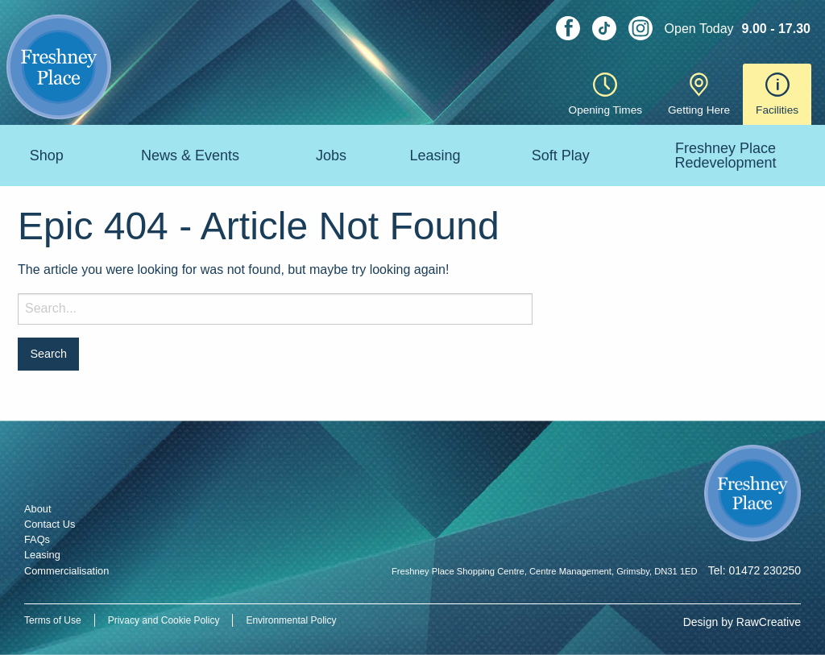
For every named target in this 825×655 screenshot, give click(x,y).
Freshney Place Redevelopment (725, 155)
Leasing (435, 155)
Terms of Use (52, 620)
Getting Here (699, 94)
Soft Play (561, 155)
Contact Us (49, 524)
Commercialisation (66, 571)
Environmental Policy (291, 620)
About (37, 509)
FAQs (37, 539)
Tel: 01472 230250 (754, 570)
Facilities (777, 94)
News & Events (190, 155)
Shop (47, 155)
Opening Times (605, 94)
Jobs (331, 155)
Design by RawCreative (742, 622)
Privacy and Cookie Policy (164, 620)
